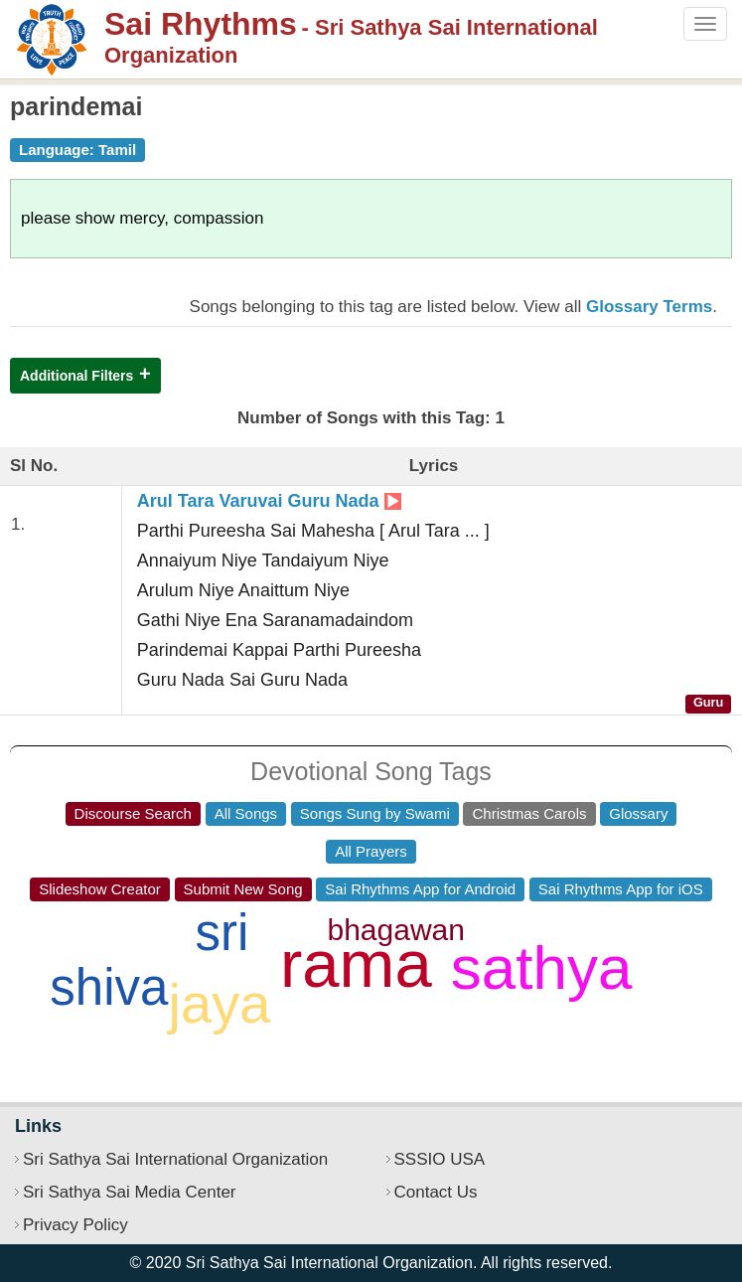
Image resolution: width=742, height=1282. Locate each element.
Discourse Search (133, 813)
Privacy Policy (75, 1224)
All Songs (246, 813)
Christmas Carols (529, 813)
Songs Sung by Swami (375, 813)
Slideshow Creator (100, 889)
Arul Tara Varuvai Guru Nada (269, 501)
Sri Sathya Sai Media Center (129, 1192)
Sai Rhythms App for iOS (620, 889)
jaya (220, 1003)
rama (356, 963)
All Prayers (371, 851)
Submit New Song (243, 889)
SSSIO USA (440, 1159)
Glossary (638, 813)
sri (221, 932)
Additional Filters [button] (76, 376)
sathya (542, 967)
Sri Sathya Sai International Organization (175, 1159)
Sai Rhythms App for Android (420, 889)
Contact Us (436, 1192)
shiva (109, 987)
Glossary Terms (649, 306)
